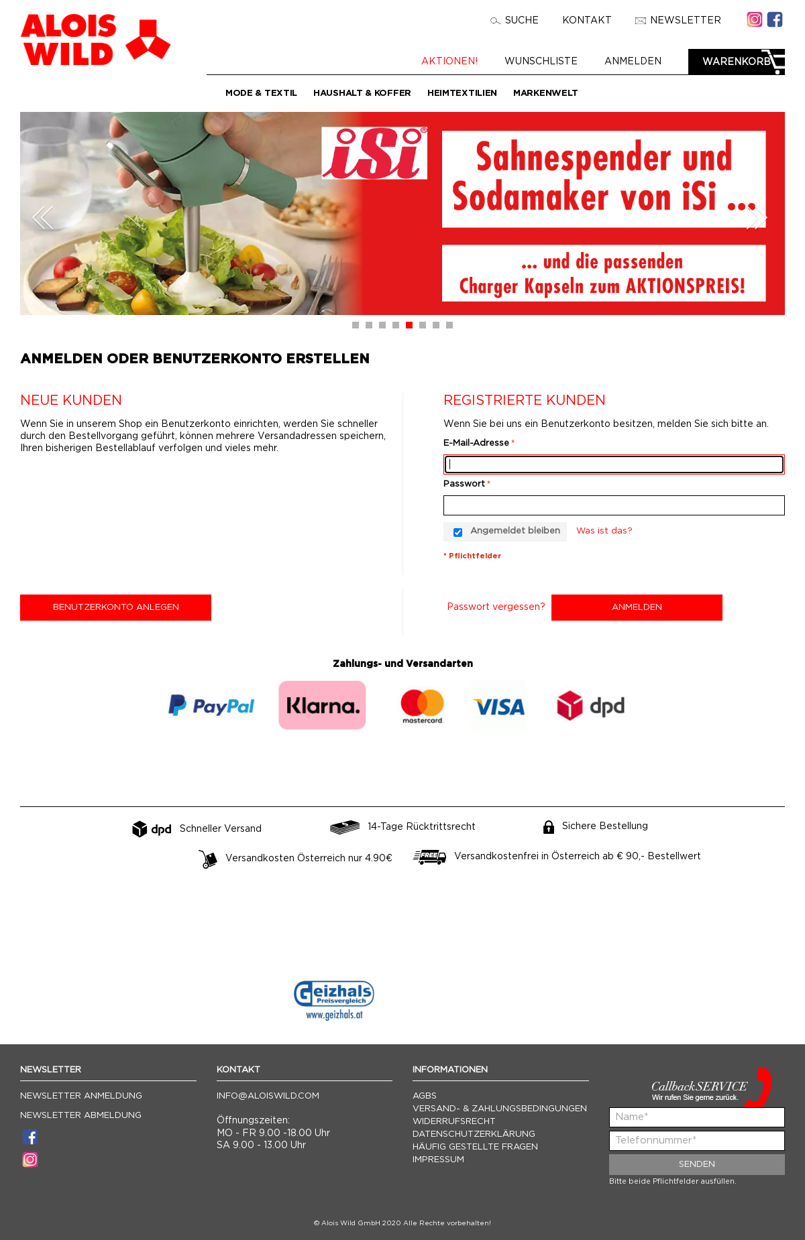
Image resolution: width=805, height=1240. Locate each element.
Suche (514, 20)
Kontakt (587, 20)
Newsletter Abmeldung (81, 1115)
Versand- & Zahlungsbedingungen (500, 1109)
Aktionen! (456, 61)
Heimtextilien (462, 93)
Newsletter (678, 20)
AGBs (425, 1096)
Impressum (438, 1160)
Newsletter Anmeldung (81, 1096)
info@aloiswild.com (268, 1096)
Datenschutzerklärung (474, 1134)
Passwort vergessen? (496, 607)
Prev (43, 217)
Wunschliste (547, 61)
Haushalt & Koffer (362, 93)
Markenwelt (545, 93)
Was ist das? (604, 531)
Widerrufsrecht (454, 1121)
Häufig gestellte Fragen (475, 1147)
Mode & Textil (261, 93)
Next (757, 217)
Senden (697, 1164)
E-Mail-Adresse (476, 443)
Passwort (464, 484)
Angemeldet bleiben (515, 531)
